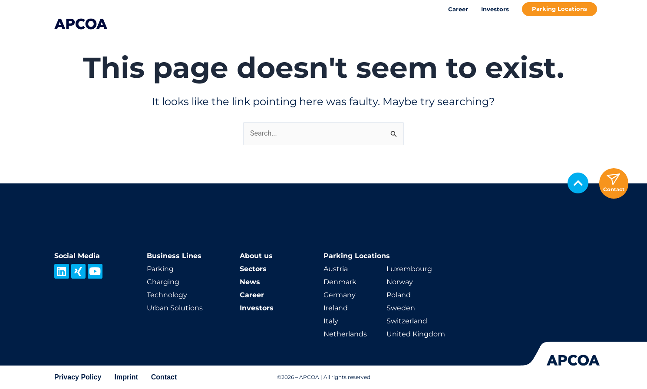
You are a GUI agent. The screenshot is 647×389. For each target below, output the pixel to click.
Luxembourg (409, 269)
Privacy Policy (78, 377)
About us (256, 256)
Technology (167, 295)
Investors (495, 9)
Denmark (340, 282)
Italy (331, 321)
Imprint (126, 377)
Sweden (400, 308)
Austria (336, 269)
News (250, 282)
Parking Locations (559, 8)
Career (458, 9)
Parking (160, 269)
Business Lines (174, 256)
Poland (398, 295)
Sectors (253, 269)
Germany (340, 295)
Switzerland (406, 321)
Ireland (336, 308)
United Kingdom (415, 334)
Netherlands (345, 334)
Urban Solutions (175, 308)
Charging (163, 282)
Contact (164, 377)
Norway (399, 282)
